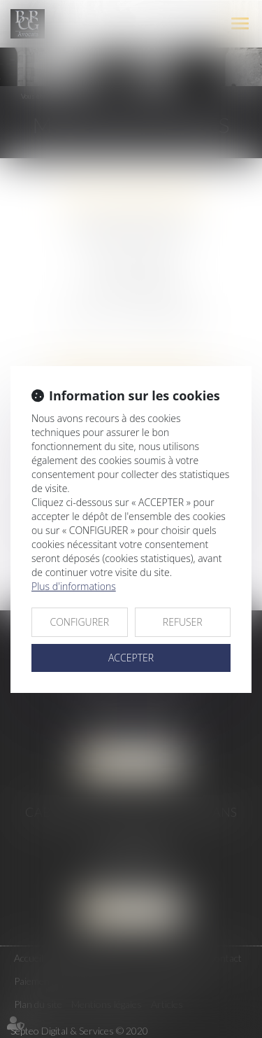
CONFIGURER (79, 622)
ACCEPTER (131, 657)
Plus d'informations (73, 586)
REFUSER (183, 622)
